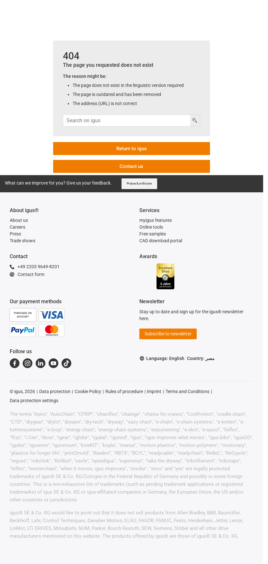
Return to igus (131, 148)
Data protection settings (34, 400)
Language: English (161, 358)
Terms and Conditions (187, 391)
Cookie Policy (88, 391)
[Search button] (195, 120)
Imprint (154, 391)
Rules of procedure (124, 391)
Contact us (131, 166)
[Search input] (126, 120)
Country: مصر (201, 358)
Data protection (55, 391)
